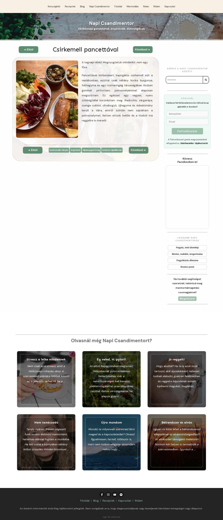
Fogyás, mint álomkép (187, 247)
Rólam (139, 491)
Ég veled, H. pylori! (111, 379)
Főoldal (85, 491)
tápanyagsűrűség (104, 151)
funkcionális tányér (68, 151)
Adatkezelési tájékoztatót (194, 143)
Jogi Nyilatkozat (111, 507)
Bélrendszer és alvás (177, 437)
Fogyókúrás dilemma (187, 260)
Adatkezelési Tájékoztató (122, 512)
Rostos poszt (187, 267)
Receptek (109, 491)
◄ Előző (28, 49)
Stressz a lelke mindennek (46, 379)
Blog (96, 491)
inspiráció (86, 151)
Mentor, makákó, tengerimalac (187, 254)
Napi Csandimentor (111, 23)
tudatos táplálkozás (86, 156)
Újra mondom (111, 437)
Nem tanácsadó (46, 437)
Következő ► (143, 49)
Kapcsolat (124, 491)
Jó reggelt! (177, 379)
